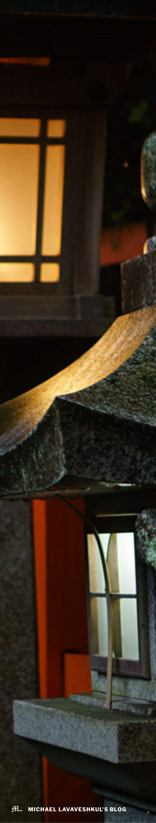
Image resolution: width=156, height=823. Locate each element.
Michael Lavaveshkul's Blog (77, 809)
